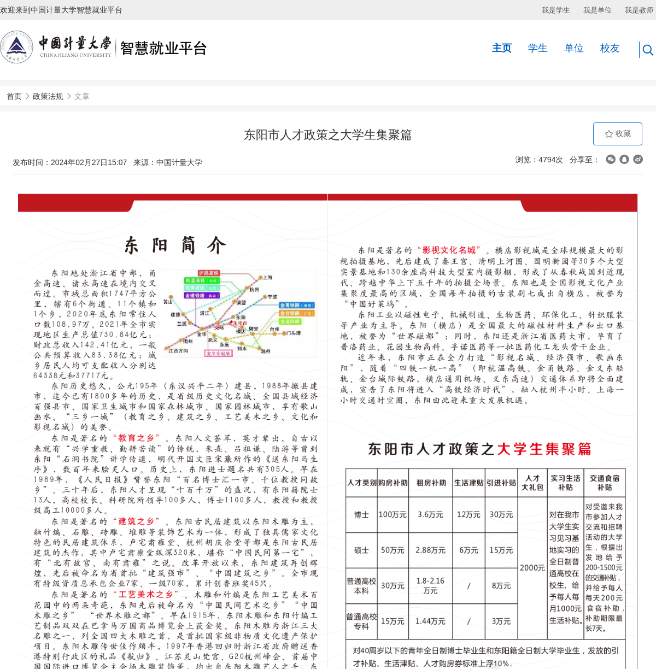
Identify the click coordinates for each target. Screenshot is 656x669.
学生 (538, 48)
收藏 (618, 133)
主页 (502, 48)
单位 (574, 48)
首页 (14, 96)
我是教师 (639, 10)
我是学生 (556, 10)
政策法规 (48, 96)
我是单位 (597, 10)
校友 (610, 48)
